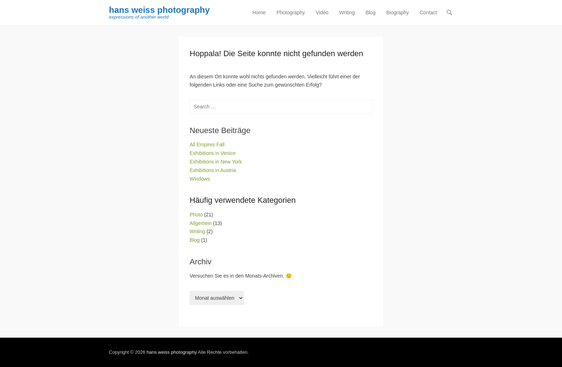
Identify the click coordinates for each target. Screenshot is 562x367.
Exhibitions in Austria (213, 170)
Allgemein (200, 223)
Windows (200, 179)
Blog (371, 12)
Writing (346, 12)
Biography (397, 12)
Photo (196, 214)
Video (322, 12)
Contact (428, 12)
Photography (290, 12)
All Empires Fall (207, 144)
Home (259, 12)
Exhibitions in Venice (212, 153)
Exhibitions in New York (216, 162)
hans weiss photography (159, 10)
